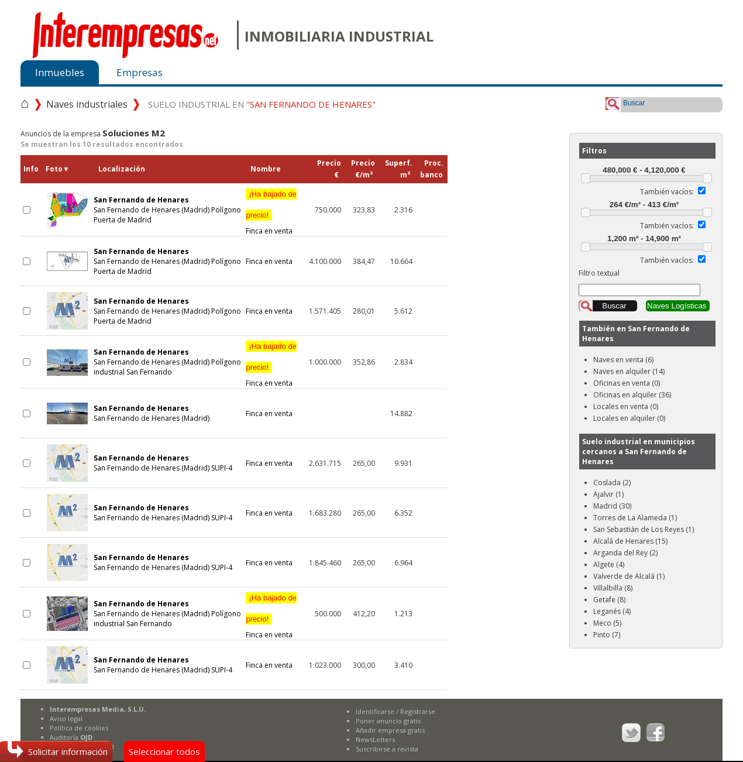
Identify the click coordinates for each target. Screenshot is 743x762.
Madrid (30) (612, 506)
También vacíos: (667, 192)
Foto (58, 169)
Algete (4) (608, 564)
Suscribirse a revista (387, 748)
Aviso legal (66, 718)
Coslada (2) (612, 483)
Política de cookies (79, 727)
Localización (121, 169)
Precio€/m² (363, 169)
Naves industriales (87, 104)
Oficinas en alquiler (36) (632, 395)
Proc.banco (431, 169)
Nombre (265, 169)
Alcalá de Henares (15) (630, 541)
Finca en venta (271, 212)
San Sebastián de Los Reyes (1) (643, 529)
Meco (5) (607, 623)
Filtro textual (599, 273)
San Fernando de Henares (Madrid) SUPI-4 (163, 463)
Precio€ (329, 169)
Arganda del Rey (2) (625, 553)
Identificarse (375, 711)
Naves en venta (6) (623, 360)
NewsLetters (375, 739)
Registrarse (417, 711)
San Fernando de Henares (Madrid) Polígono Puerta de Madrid (167, 210)
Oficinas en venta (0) (626, 383)
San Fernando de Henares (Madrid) (151, 413)
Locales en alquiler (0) (629, 418)
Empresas (139, 72)
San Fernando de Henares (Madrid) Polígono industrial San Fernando (167, 362)
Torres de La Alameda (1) (635, 518)
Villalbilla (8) (612, 588)
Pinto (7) (606, 635)
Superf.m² (398, 169)
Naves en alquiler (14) (629, 371)
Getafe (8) (609, 600)
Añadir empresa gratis (390, 730)
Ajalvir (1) (608, 494)
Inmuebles (59, 72)
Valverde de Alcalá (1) (629, 576)
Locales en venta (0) (625, 406)
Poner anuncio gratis (388, 720)
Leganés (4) (612, 611)
